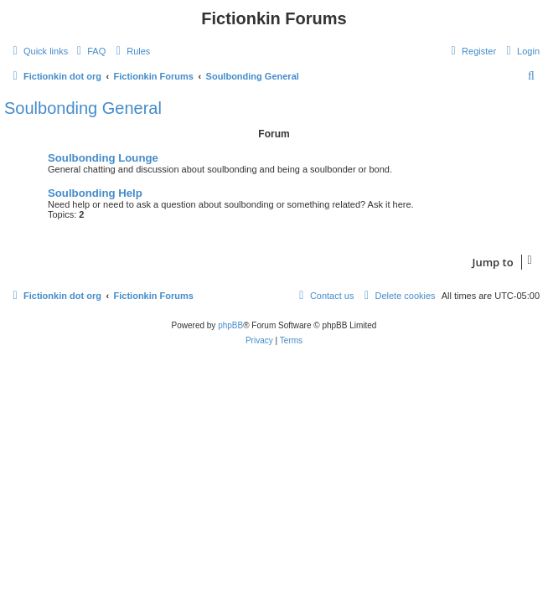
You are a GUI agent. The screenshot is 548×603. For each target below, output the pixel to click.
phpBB (230, 325)
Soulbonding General (83, 108)
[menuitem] (89, 51)
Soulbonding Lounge (103, 158)
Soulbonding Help (95, 193)
